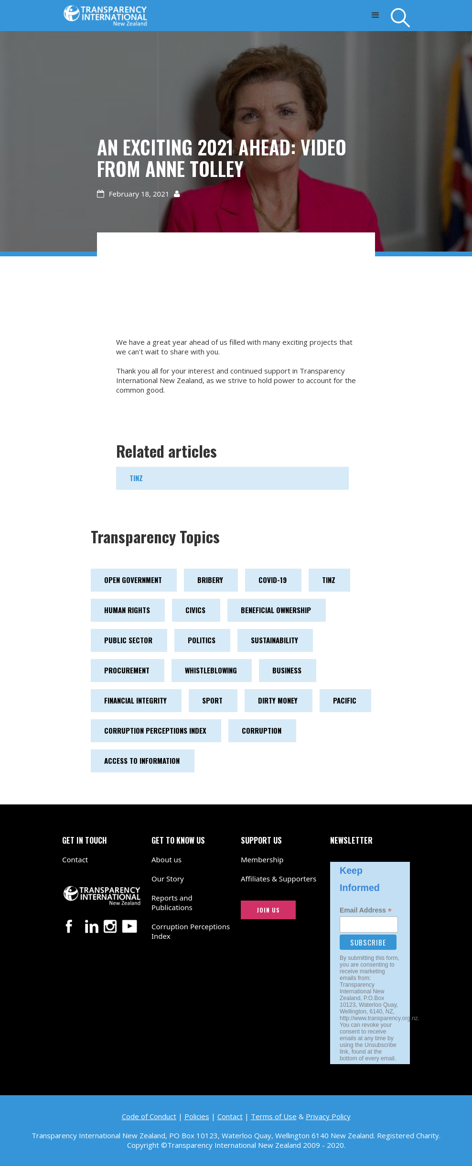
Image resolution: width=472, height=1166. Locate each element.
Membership (262, 859)
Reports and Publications (172, 902)
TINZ (136, 478)
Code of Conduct (149, 1116)
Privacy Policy (328, 1116)
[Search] (400, 17)
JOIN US (268, 910)
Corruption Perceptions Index (190, 931)
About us (166, 859)
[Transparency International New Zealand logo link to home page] (105, 13)
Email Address (366, 910)
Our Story (167, 878)
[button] (375, 15)
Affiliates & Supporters (278, 878)
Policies (196, 1116)
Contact (75, 859)
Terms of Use (274, 1116)
